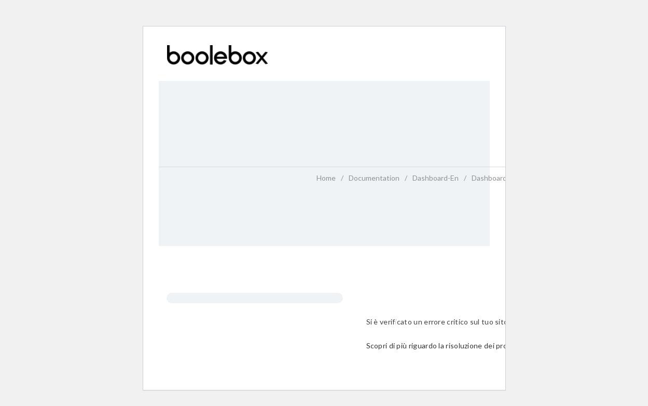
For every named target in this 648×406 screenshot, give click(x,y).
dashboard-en (435, 177)
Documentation (374, 177)
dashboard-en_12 (500, 177)
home (326, 177)
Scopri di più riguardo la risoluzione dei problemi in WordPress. (470, 345)
